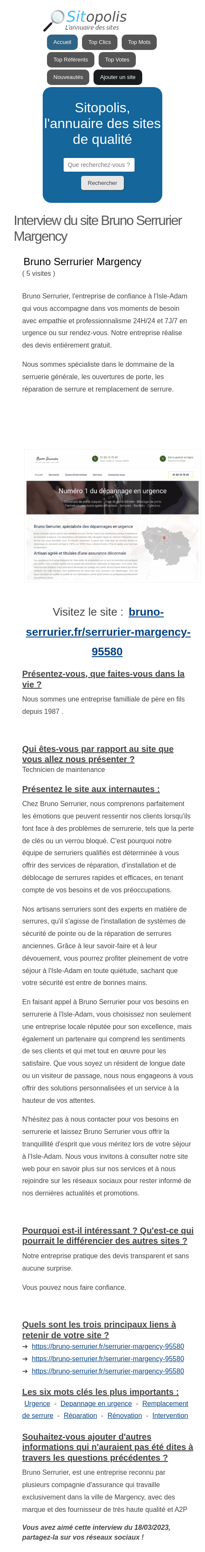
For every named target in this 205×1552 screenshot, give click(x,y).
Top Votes (117, 59)
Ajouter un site (117, 77)
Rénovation (125, 1415)
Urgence (37, 1403)
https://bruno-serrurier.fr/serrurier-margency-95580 (108, 1346)
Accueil (62, 42)
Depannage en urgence (96, 1403)
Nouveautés (68, 77)
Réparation (80, 1415)
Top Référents (70, 59)
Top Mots (139, 42)
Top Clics (99, 42)
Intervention (170, 1415)
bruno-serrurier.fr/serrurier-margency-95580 (108, 631)
